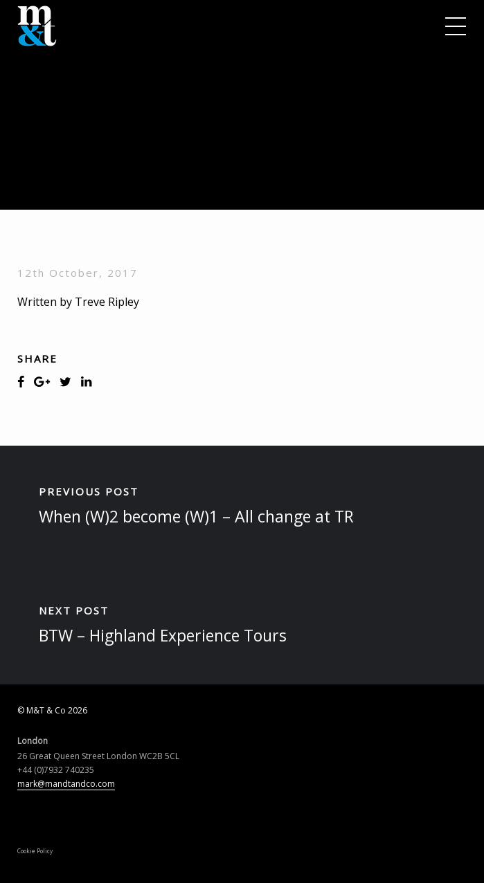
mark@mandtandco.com (66, 784)
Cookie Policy (35, 851)
